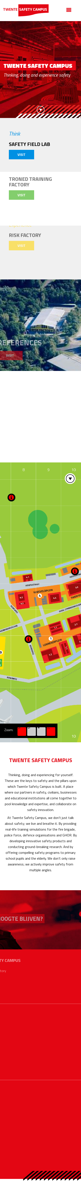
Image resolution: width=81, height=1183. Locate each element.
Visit (21, 154)
